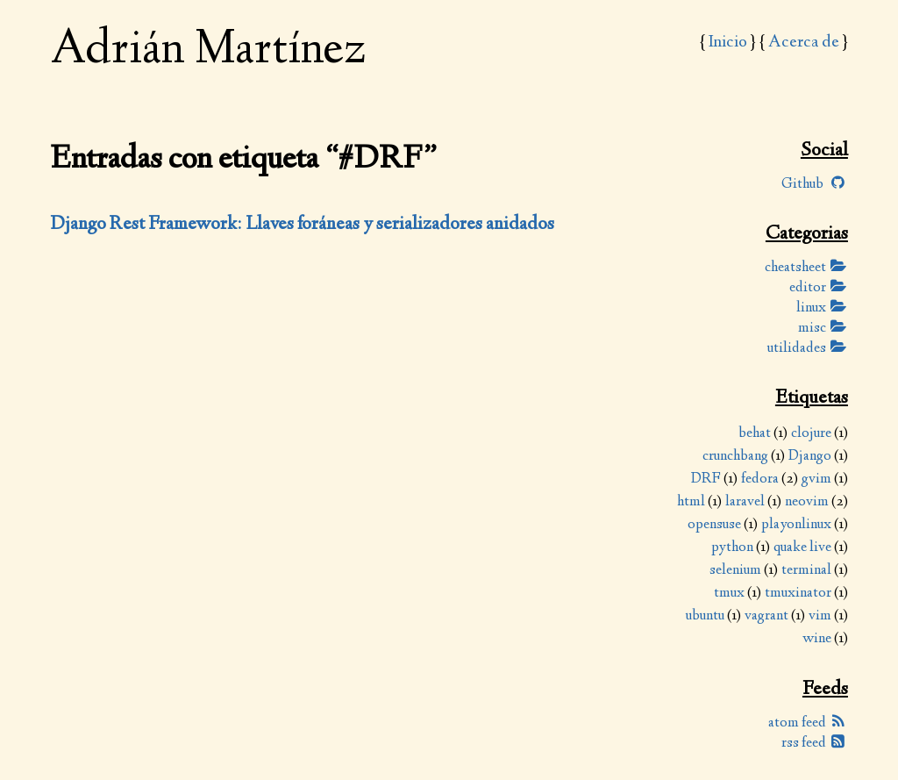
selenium (735, 571)
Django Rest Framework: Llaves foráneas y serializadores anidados (302, 224)
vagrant (766, 616)
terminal (806, 571)
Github (814, 185)
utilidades (807, 349)
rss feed (814, 743)
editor (818, 288)
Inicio (728, 42)
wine (816, 639)
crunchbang (735, 457)
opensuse (714, 525)
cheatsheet (806, 268)
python (732, 548)
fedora (760, 479)
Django (809, 457)
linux (822, 308)
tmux (729, 593)
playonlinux (796, 525)
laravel (745, 502)
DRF (706, 479)
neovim (807, 502)
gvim (816, 479)
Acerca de (803, 42)
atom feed (808, 723)
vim (820, 616)
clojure (811, 434)
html (691, 502)
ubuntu (705, 616)
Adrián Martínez (208, 51)
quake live (802, 548)
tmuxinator (798, 593)
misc (823, 328)
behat (754, 434)
